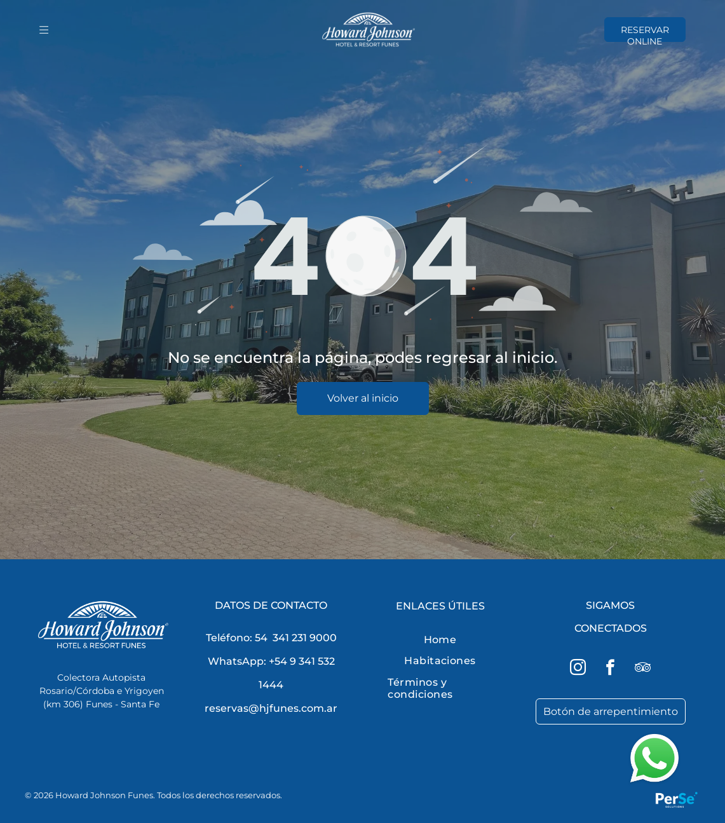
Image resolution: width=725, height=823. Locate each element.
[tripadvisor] (643, 669)
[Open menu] (44, 29)
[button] (615, 758)
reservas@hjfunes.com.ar (271, 708)
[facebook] (611, 669)
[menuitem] (439, 639)
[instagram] (578, 669)
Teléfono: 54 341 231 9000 (271, 638)
